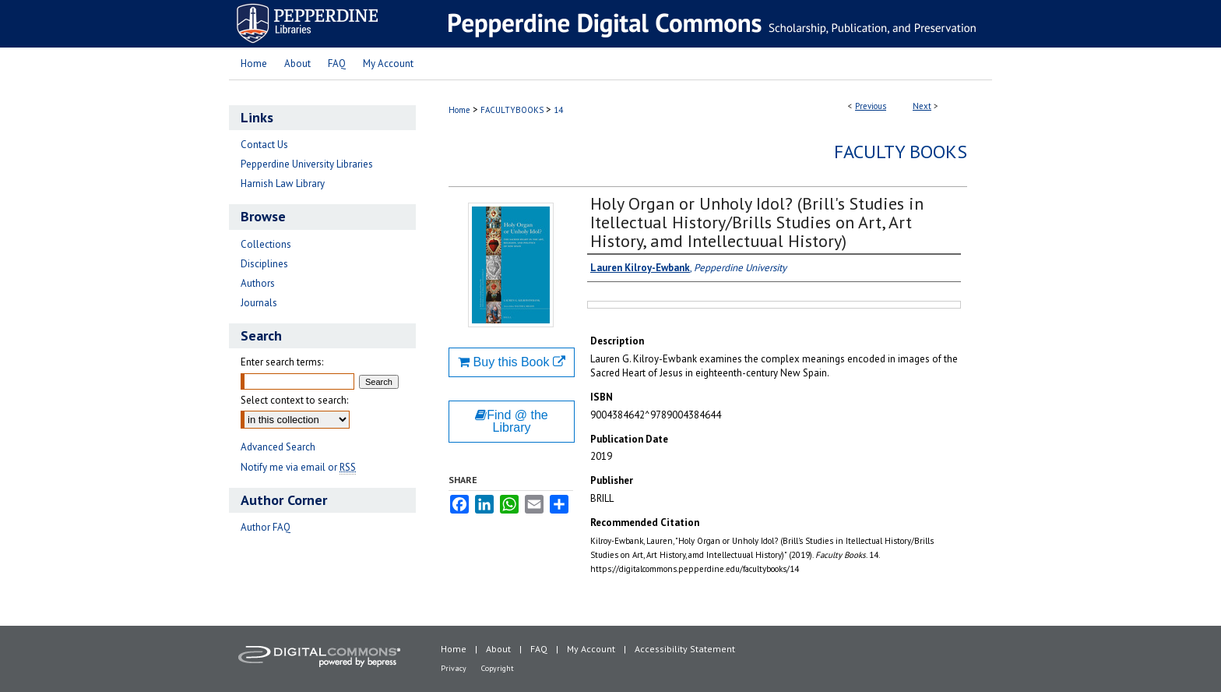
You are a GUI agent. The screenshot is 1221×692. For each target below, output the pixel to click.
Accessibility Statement (685, 649)
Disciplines (264, 263)
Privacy (453, 668)
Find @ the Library (511, 421)
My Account (591, 649)
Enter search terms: (282, 362)
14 (558, 109)
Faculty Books (900, 151)
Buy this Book (511, 362)
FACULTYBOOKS (512, 109)
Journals (259, 302)
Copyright (497, 668)
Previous (870, 106)
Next (922, 106)
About (498, 649)
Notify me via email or (298, 467)
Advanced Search (278, 447)
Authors (258, 283)
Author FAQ (265, 527)
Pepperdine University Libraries (307, 164)
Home (459, 109)
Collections (266, 244)
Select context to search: (294, 400)
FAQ (538, 649)
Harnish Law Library (283, 183)
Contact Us (264, 144)
